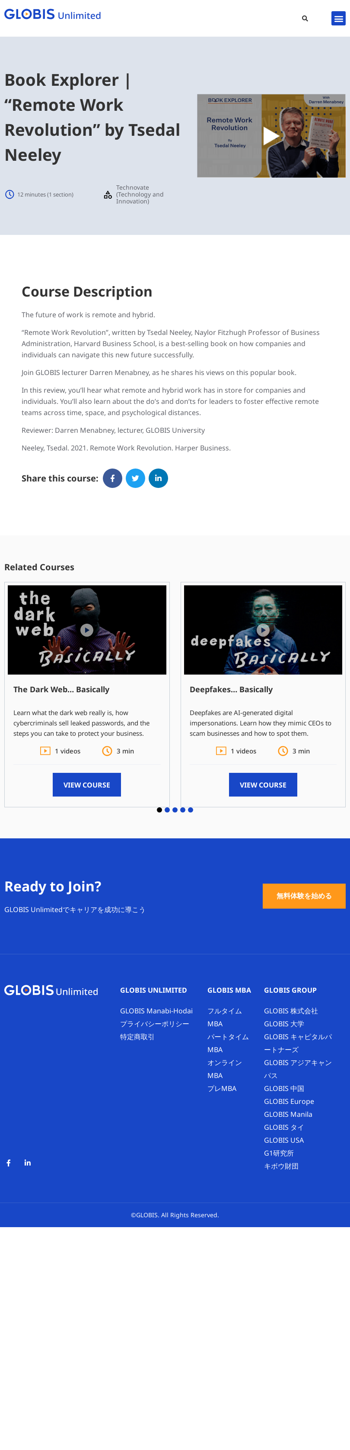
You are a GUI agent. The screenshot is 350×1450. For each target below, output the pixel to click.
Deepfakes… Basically (231, 689)
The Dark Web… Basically (61, 689)
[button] (305, 18)
